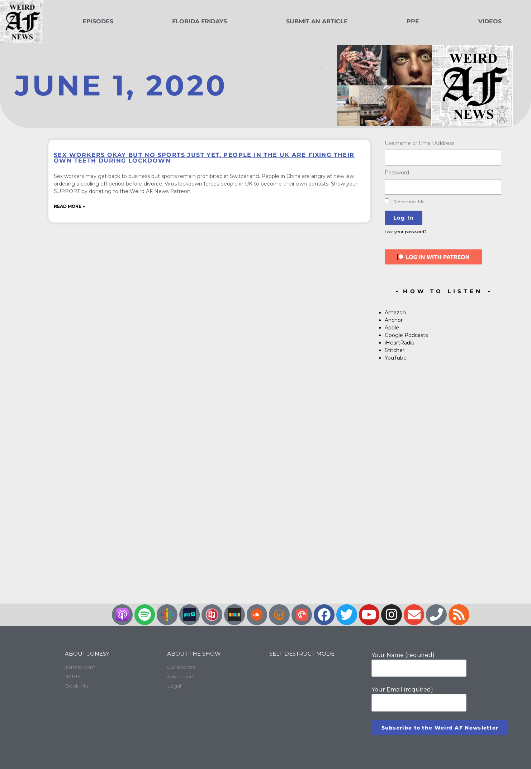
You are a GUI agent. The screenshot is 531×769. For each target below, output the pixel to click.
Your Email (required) (418, 698)
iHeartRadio (399, 342)
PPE (413, 21)
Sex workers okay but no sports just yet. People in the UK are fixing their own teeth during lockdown (204, 157)
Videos (490, 21)
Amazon (395, 312)
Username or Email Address (419, 143)
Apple (392, 327)
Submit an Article (317, 21)
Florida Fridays (199, 21)
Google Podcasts (406, 335)
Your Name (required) (418, 664)
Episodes (97, 21)
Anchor (394, 320)
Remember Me (404, 201)
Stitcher (394, 350)
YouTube (396, 358)
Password (397, 172)
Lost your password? (406, 231)
